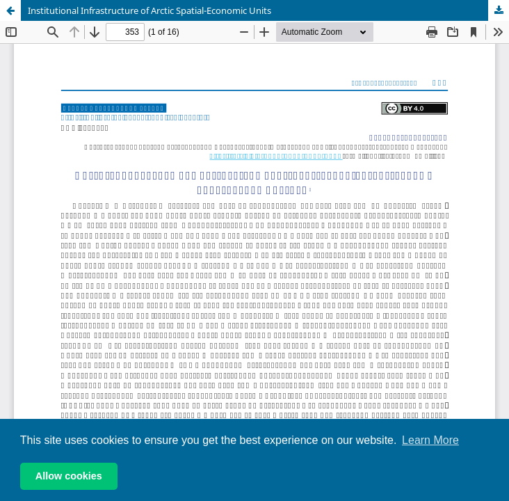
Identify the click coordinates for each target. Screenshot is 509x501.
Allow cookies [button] (68, 476)
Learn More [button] (430, 440)
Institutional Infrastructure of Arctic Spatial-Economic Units (149, 10)
